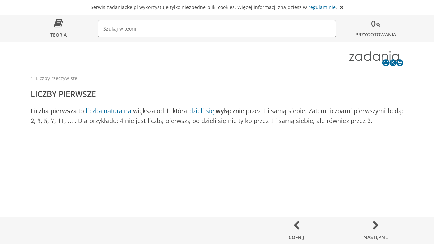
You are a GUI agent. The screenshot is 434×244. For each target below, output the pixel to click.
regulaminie (322, 7)
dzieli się (201, 111)
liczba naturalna (108, 111)
